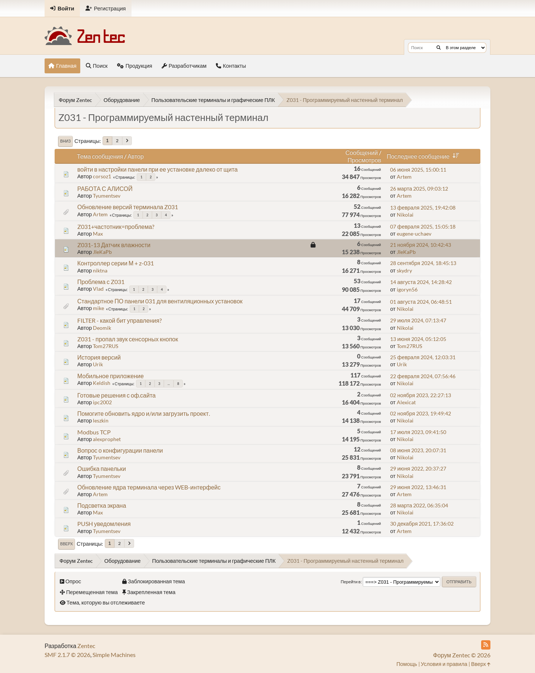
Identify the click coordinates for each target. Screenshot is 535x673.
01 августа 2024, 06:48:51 (421, 302)
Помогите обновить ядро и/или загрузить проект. (143, 413)
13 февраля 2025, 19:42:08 (422, 207)
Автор (135, 156)
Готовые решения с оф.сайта (116, 395)
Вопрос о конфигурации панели (120, 450)
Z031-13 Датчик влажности (113, 244)
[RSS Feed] (485, 645)
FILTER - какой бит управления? (119, 320)
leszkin (100, 420)
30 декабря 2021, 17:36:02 (422, 523)
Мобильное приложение (110, 375)
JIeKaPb (102, 252)
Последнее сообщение (424, 156)
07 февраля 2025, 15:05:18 (422, 226)
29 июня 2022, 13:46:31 (418, 487)
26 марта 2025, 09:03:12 (419, 188)
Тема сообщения (100, 156)
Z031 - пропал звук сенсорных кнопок (127, 338)
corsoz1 (102, 176)
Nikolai (405, 214)
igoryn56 (407, 289)
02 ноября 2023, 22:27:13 (420, 395)
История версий (99, 357)
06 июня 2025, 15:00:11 (418, 169)
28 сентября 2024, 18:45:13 (423, 263)
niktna (100, 270)
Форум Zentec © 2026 (461, 654)
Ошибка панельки (101, 468)
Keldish (101, 383)
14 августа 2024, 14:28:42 (421, 282)
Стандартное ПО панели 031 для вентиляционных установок (160, 300)
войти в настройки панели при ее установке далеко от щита (157, 169)
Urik (98, 364)
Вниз (65, 141)
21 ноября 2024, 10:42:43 (420, 245)
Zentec (86, 645)
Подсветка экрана (101, 505)
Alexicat (406, 402)
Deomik (102, 328)
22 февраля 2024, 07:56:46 (422, 376)
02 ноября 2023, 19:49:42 (420, 413)
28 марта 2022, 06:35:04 (419, 505)
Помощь (406, 664)
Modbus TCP (94, 432)
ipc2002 (102, 402)
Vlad (98, 289)
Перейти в (351, 581)
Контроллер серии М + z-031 (115, 263)
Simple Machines (114, 654)
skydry (404, 270)
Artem (404, 176)
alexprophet (107, 439)
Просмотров (364, 159)
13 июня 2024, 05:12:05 (418, 339)
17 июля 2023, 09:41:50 (418, 432)
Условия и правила (444, 664)
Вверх (66, 544)
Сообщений (362, 152)
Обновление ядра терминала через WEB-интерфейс (149, 487)
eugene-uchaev (414, 233)
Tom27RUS (105, 346)
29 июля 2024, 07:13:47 (418, 320)
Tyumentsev (106, 195)
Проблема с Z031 (100, 281)
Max (98, 233)
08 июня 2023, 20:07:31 (418, 450)
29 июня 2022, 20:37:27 (418, 468)
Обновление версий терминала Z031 (127, 206)
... (169, 384)
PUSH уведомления (104, 523)
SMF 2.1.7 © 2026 (67, 654)
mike (98, 308)
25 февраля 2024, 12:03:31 (422, 357)
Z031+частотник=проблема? (115, 226)
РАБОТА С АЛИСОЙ (105, 188)
